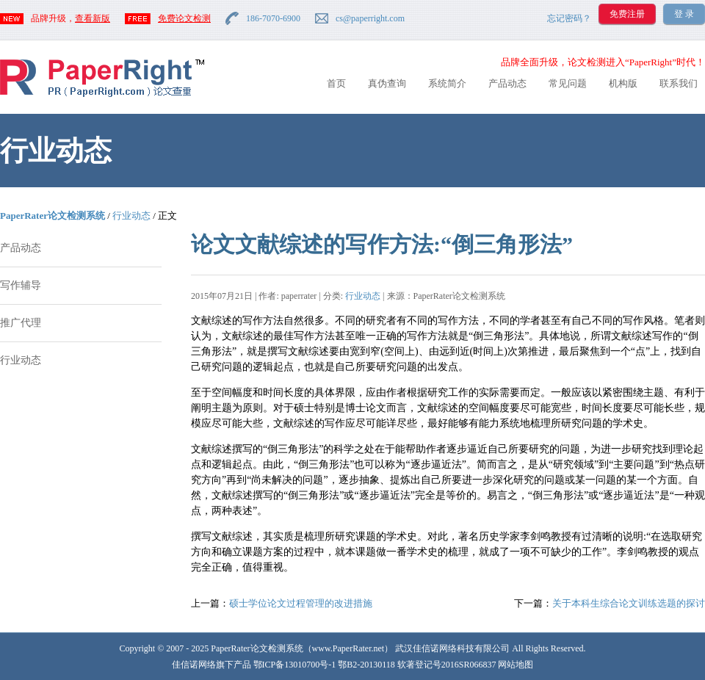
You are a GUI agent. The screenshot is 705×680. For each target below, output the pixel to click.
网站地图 (515, 664)
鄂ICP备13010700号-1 (294, 664)
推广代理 (20, 322)
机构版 (623, 83)
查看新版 (92, 18)
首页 (336, 83)
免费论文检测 (184, 18)
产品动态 (507, 83)
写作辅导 (20, 285)
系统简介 (447, 83)
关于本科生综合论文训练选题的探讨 (628, 603)
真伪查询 (387, 83)
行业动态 (131, 215)
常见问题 (568, 83)
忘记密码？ (569, 18)
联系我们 (678, 83)
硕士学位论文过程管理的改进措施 (300, 603)
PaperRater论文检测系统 (52, 215)
